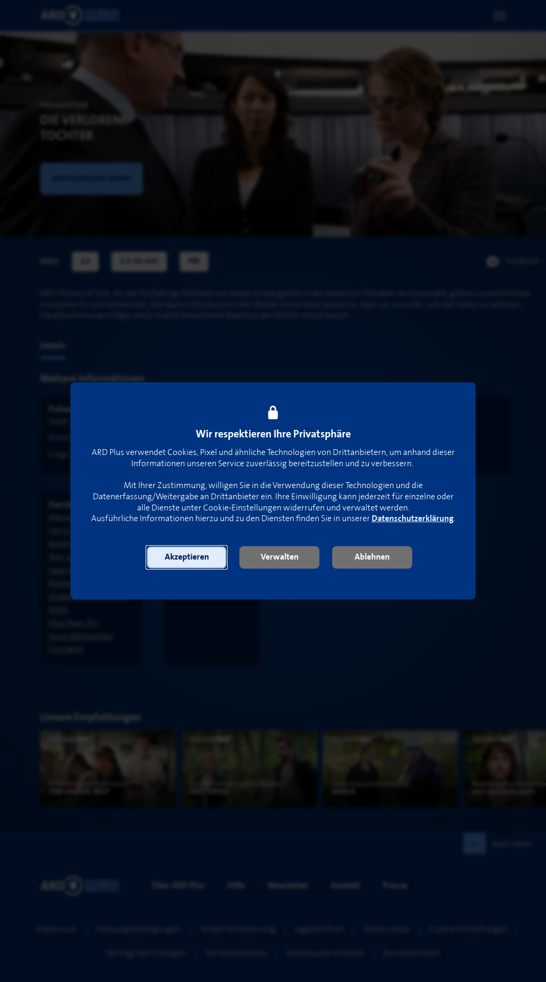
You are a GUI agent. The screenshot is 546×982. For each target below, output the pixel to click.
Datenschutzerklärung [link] (413, 519)
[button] (187, 557)
